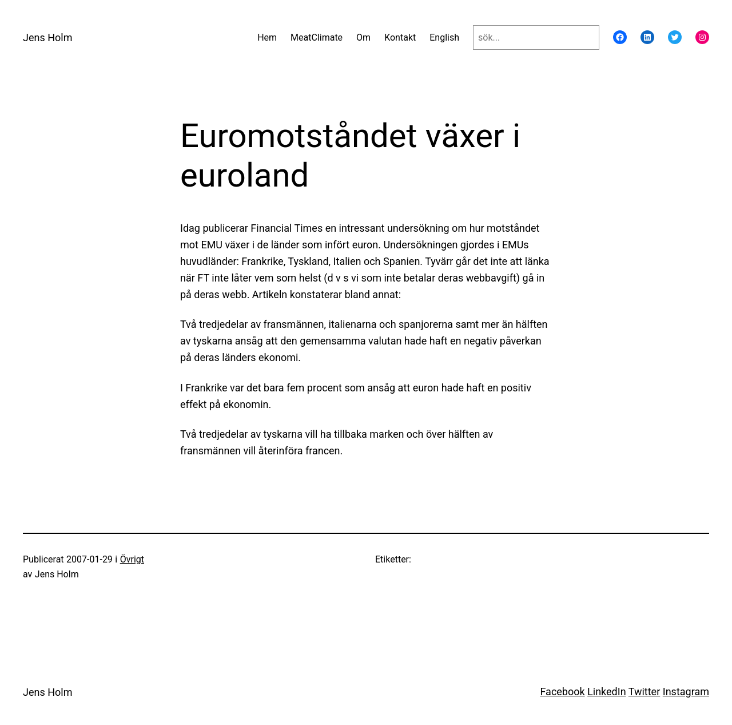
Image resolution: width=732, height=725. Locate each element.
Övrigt (132, 559)
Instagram (686, 692)
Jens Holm (47, 37)
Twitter (644, 692)
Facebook (562, 692)
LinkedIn (606, 692)
